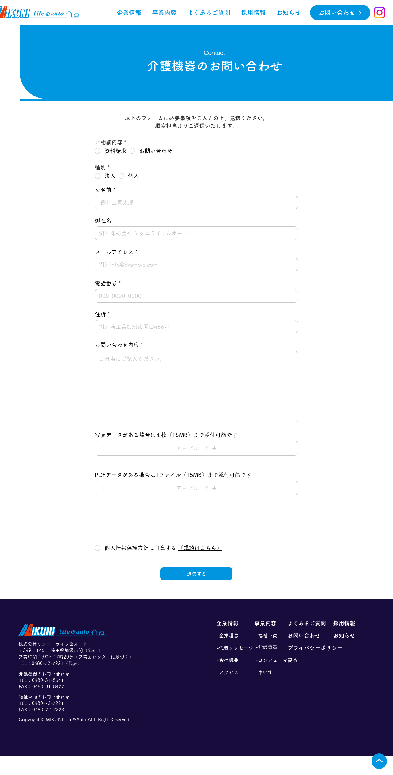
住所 (100, 314)
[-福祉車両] (271, 635)
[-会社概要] (232, 660)
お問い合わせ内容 (117, 345)
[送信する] (196, 573)
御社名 (103, 220)
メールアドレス (114, 252)
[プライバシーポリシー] (324, 648)
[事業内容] (270, 623)
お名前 (103, 190)
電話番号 (106, 283)
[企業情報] (232, 623)
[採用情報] (348, 623)
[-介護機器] (271, 647)
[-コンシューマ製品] (277, 660)
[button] (164, 12)
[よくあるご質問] (307, 623)
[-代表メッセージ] (234, 648)
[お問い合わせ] (340, 12)
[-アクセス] (232, 672)
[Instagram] (379, 12)
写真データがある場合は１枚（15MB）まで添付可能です (166, 435)
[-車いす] (271, 672)
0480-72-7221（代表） (57, 663)
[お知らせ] (348, 635)
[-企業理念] (232, 635)
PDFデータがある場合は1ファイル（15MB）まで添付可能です (173, 475)
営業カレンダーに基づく (103, 657)
